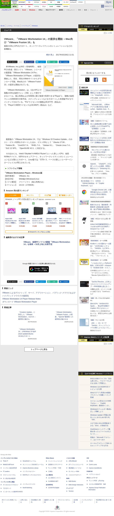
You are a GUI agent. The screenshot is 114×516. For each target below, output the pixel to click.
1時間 (83, 29)
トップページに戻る (39, 349)
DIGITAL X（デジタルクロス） (32, 475)
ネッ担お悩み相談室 (9, 478)
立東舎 (50, 471)
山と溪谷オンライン (54, 478)
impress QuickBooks (95, 468)
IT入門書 (48, 195)
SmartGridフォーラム (29, 461)
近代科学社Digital (53, 487)
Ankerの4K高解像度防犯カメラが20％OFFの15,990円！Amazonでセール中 (100, 226)
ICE (88, 458)
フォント (93, 10)
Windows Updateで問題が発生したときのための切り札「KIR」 (100, 417)
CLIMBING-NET (53, 481)
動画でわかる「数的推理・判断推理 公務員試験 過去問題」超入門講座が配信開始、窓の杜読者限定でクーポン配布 (100, 209)
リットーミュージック (55, 461)
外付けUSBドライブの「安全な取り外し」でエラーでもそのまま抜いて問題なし (101, 381)
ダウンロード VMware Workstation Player (19, 302)
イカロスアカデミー (75, 475)
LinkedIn (65, 62)
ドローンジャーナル (9, 475)
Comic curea (93, 464)
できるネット (7, 488)
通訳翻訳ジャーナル (75, 468)
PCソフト (30, 195)
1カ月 (109, 29)
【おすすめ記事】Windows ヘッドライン (98, 374)
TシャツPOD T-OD (54, 468)
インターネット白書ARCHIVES (13, 492)
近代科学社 (49, 485)
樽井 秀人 (50, 55)
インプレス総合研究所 (10, 468)
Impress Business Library (30, 468)
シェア (31, 62)
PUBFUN (89, 471)
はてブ (42, 62)
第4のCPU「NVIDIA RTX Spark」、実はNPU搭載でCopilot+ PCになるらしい (99, 306)
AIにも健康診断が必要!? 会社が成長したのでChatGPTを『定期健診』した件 (101, 126)
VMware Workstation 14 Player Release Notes (21, 299)
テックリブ (69, 488)
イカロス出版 (70, 458)
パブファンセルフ (94, 474)
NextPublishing (27, 487)
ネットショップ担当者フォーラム (33, 464)
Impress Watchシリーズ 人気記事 (96, 337)
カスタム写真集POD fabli (97, 484)
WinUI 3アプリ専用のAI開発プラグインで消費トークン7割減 (100, 395)
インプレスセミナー (29, 471)
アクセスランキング (91, 26)
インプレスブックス (29, 484)
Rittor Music (50, 458)
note (54, 62)
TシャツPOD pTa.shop (96, 481)
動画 (85, 10)
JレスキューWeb (74, 471)
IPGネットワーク (92, 478)
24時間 (91, 29)
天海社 (91, 461)
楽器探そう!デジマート (55, 464)
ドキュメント (70, 10)
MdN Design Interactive (76, 485)
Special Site (88, 63)
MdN (67, 478)
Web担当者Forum (8, 464)
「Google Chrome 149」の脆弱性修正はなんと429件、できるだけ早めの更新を (100, 192)
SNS (79, 10)
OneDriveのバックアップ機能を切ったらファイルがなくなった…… (100, 431)
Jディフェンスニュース (76, 464)
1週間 (100, 29)
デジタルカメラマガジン (10, 485)
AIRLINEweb (73, 461)
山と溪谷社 (49, 475)
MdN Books (72, 481)
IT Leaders (6, 471)
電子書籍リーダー (65, 195)
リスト (20, 62)
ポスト (14, 62)
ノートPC (12, 195)
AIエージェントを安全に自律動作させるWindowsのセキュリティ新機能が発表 (101, 140)
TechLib (71, 491)
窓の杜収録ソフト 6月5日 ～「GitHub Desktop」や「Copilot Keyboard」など (92, 183)
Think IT (5, 461)
